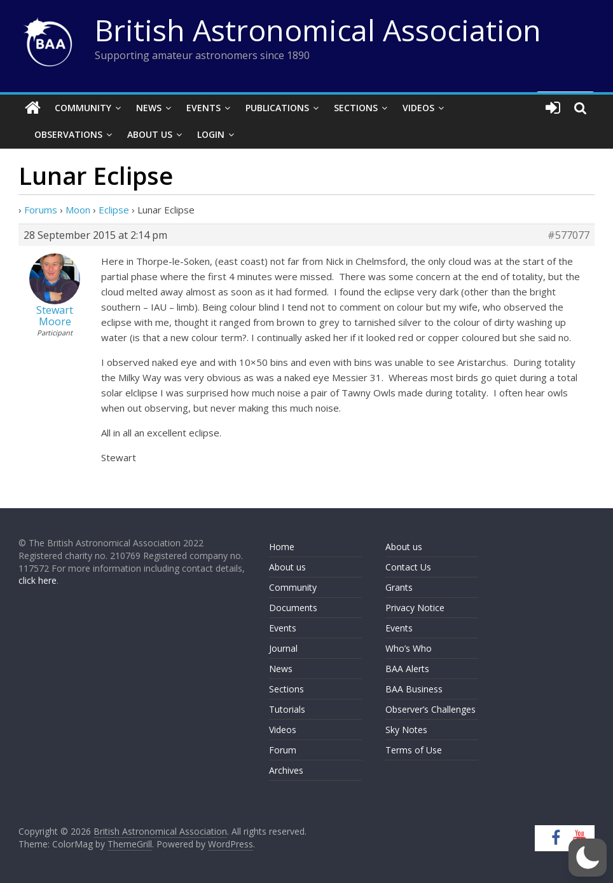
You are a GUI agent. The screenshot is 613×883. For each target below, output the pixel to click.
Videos (418, 108)
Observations (68, 134)
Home (281, 547)
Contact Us (408, 567)
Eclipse (114, 209)
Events (203, 108)
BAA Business (414, 689)
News (149, 108)
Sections (356, 108)
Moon (77, 209)
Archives (286, 770)
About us (287, 567)
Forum (282, 750)
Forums (40, 209)
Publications (277, 108)
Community (83, 108)
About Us (149, 134)
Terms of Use (413, 750)
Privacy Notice (414, 608)
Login (210, 134)
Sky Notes (406, 730)
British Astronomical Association (318, 30)
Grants (399, 587)
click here (37, 580)
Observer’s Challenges (430, 709)
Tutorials (287, 709)
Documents (293, 608)
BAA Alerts (407, 669)
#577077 (568, 235)
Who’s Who (408, 648)
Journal (283, 648)
